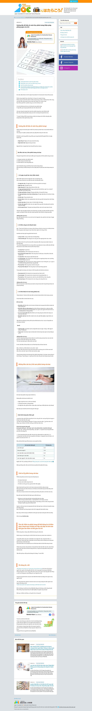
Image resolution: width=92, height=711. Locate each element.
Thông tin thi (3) (63, 34)
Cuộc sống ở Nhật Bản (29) (65, 30)
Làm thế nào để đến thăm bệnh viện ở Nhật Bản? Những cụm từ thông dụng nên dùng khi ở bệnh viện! (42, 667)
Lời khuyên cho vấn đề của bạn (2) (67, 37)
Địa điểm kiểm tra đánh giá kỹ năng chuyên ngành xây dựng (68, 50)
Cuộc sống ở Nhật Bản (49, 22)
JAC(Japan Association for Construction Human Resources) (29, 568)
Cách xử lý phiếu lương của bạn (27, 85)
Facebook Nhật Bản (68, 56)
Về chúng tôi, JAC (24, 89)
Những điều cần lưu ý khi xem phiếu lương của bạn (31, 83)
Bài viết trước (18, 635)
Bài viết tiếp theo (52, 635)
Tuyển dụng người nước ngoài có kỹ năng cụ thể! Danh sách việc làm (31, 584)
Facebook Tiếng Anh (68, 62)
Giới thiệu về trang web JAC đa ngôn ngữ (67, 707)
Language (74, 1)
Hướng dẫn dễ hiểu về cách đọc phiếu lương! (29, 81)
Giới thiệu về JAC (17, 698)
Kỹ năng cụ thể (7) (64, 32)
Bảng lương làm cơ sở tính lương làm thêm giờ (42, 461)
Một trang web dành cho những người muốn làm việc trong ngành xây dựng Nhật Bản (67, 46)
